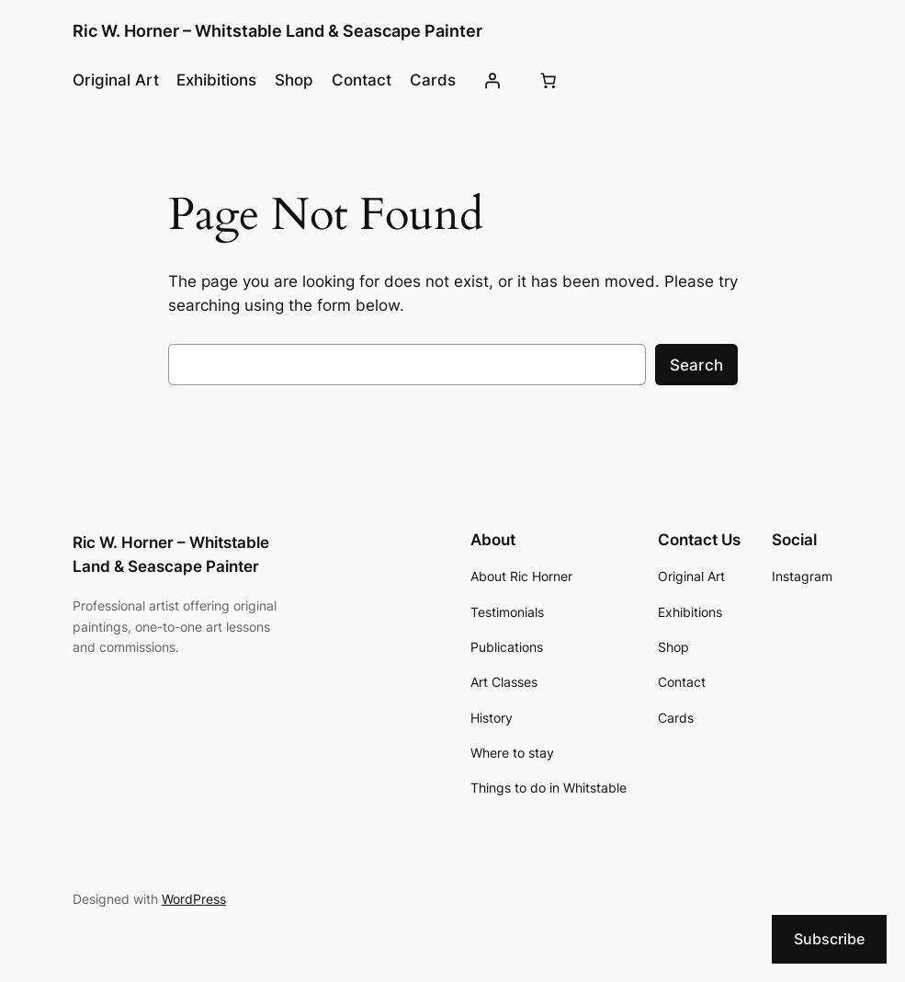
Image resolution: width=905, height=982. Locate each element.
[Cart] (548, 80)
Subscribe (829, 939)
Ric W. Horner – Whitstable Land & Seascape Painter (277, 30)
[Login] (492, 80)
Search (696, 365)
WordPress (194, 899)
